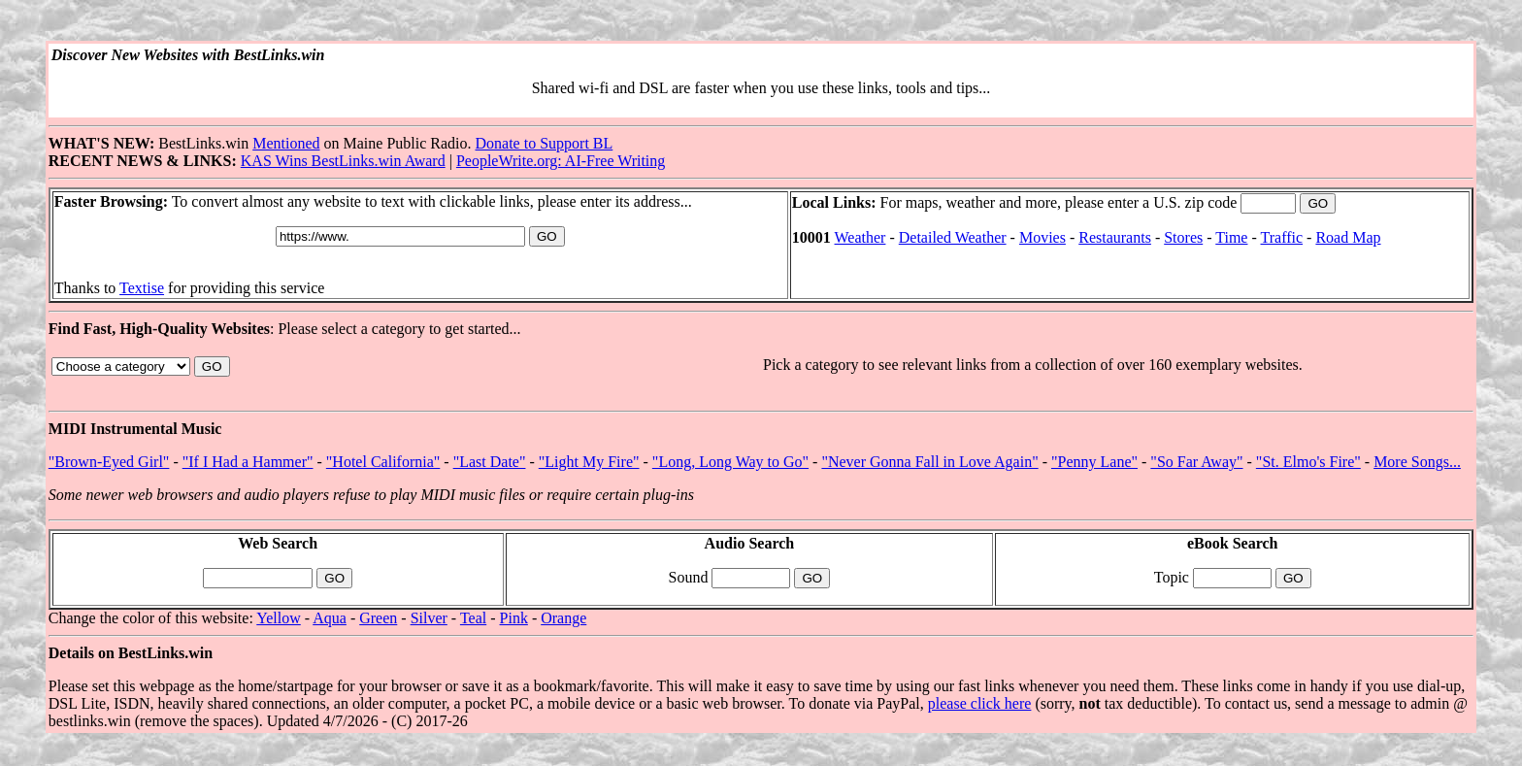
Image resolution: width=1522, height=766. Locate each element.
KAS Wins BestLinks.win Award (343, 160)
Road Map (1347, 237)
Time (1231, 237)
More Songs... (1417, 461)
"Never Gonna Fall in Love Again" (929, 461)
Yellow (278, 618)
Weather (860, 237)
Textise (141, 288)
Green (378, 618)
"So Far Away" (1196, 461)
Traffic (1282, 237)
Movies (1042, 237)
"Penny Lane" (1094, 461)
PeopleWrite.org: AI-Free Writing (560, 160)
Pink (514, 618)
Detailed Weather (953, 237)
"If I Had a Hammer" (248, 461)
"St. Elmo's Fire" (1308, 461)
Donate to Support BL (544, 143)
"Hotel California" (383, 461)
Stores (1183, 237)
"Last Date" (489, 461)
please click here (980, 703)
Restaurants (1114, 237)
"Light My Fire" (589, 461)
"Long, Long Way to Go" (730, 461)
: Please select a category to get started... (761, 374)
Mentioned (285, 143)
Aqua (330, 618)
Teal (473, 618)
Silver (429, 618)
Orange (563, 618)
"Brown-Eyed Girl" (109, 461)
